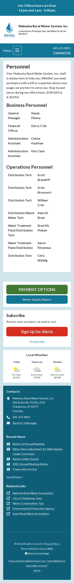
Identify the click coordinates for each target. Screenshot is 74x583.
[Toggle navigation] (17, 50)
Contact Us (62, 52)
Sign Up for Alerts (37, 331)
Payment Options (37, 289)
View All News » (14, 477)
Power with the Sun (25, 469)
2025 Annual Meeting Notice (30, 464)
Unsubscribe (37, 341)
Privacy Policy (51, 543)
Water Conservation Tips (28, 503)
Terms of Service (29, 548)
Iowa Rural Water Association (31, 513)
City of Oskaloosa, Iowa (27, 498)
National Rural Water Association (33, 493)
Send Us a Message (25, 423)
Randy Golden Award (26, 459)
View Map (18, 410)
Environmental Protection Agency (33, 508)
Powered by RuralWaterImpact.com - (37, 563)
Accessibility (46, 548)
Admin (37, 570)
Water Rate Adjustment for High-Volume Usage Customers (38, 451)
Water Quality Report (37, 299)
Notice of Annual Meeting (28, 444)
